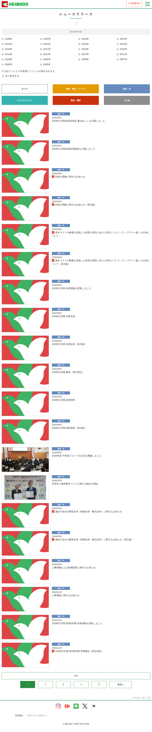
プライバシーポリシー (37, 715)
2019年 (123, 44)
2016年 (85, 49)
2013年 (47, 54)
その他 (127, 100)
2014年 (8, 54)
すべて (25, 89)
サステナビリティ (25, 100)
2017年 (47, 49)
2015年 (123, 49)
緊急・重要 (76, 100)
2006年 (8, 64)
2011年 (123, 54)
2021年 (47, 44)
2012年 (85, 54)
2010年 (8, 59)
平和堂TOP (135, 3)
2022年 (8, 44)
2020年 (85, 44)
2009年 (47, 59)
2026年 (8, 39)
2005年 (47, 64)
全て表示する (12, 76)
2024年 (85, 39)
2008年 (85, 59)
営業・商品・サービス (76, 89)
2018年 (8, 49)
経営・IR (127, 89)
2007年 (123, 59)
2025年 (47, 39)
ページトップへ (139, 698)
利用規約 (19, 715)
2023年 (123, 39)
